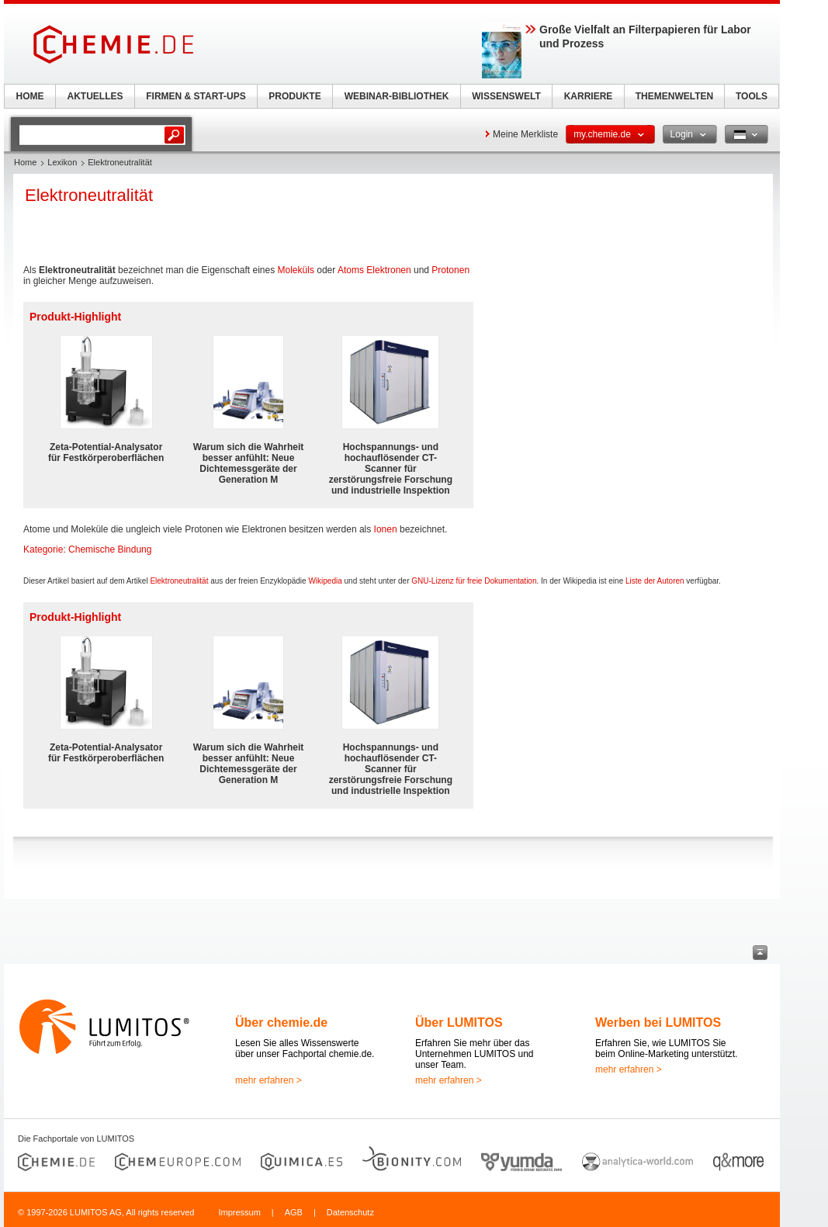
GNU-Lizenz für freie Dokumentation (473, 581)
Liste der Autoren (654, 581)
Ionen (385, 529)
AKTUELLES (95, 96)
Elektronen (388, 270)
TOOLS (751, 96)
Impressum (239, 1212)
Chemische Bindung (109, 549)
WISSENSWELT (506, 96)
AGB (294, 1212)
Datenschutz (350, 1212)
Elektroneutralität (179, 581)
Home (25, 162)
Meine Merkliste (525, 134)
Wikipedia (324, 581)
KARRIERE (588, 96)
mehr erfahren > (268, 1080)
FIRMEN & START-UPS (195, 96)
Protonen (450, 270)
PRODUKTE (294, 96)
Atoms (351, 270)
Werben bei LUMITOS (658, 1022)
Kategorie (43, 549)
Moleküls (296, 270)
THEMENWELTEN (674, 96)
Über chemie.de (281, 1022)
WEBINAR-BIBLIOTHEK (397, 96)
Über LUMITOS (459, 1022)
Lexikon (62, 162)
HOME (30, 96)
